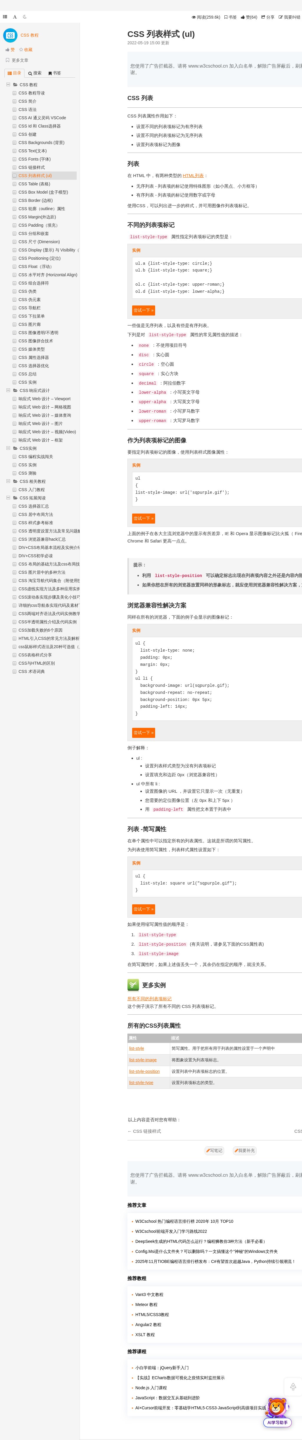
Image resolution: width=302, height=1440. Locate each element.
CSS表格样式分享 (35, 655)
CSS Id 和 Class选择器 (40, 126)
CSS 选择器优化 (34, 365)
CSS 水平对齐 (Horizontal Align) (48, 274)
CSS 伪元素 (30, 299)
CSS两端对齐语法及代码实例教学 (50, 613)
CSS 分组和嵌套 (34, 233)
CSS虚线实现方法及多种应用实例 (50, 588)
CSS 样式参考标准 (36, 522)
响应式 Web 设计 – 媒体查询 (45, 415)
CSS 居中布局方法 (36, 514)
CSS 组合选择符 (34, 283)
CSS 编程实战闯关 (36, 456)
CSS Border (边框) (36, 200)
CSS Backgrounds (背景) (42, 142)
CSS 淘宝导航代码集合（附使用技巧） (54, 580)
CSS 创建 (28, 134)
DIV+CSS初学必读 (36, 555)
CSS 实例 (28, 382)
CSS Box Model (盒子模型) (43, 192)
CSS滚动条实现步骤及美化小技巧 (50, 597)
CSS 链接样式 (32, 167)
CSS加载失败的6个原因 (41, 630)
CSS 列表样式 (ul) (35, 175)
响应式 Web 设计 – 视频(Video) (47, 431)
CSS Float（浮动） (36, 266)
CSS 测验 (28, 473)
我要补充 (245, 1150)
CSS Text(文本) (33, 150)
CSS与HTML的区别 (37, 663)
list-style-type (141, 1082)
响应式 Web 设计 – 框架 (41, 440)
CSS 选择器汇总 (34, 506)
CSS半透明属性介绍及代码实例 (48, 622)
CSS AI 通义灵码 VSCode (42, 117)
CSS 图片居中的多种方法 (42, 572)
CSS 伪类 (28, 291)
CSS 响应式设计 (35, 390)
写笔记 (214, 1150)
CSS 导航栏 (30, 307)
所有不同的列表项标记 (149, 998)
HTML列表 (193, 175)
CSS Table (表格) (34, 184)
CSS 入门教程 (32, 489)
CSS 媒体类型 (32, 349)
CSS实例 (28, 448)
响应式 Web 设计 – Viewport (44, 398)
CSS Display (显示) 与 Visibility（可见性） (57, 250)
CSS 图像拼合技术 (36, 341)
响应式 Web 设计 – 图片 (41, 423)
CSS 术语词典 (32, 671)
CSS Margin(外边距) (37, 217)
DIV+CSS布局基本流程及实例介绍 (50, 547)
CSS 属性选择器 (34, 357)
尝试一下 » (144, 310)
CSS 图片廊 (30, 324)
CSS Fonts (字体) (35, 159)
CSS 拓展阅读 (33, 498)
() (249, 17)
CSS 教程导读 (32, 93)
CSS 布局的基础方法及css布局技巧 (51, 564)
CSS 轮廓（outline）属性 (42, 208)
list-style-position (144, 1071)
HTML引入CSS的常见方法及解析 (49, 638)
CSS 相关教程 (33, 481)
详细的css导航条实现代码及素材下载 (53, 605)
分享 (268, 17)
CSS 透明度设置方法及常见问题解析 (52, 531)
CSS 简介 (28, 101)
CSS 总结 (28, 374)
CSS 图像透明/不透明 (38, 332)
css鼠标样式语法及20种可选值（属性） (55, 646)
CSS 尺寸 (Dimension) (39, 241)
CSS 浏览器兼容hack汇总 (42, 539)
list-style (136, 1048)
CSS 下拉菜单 (32, 316)
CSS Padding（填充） (39, 225)
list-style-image (143, 1059)
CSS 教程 (29, 84)
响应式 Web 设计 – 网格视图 (45, 407)
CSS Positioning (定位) (39, 258)
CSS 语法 (28, 109)
